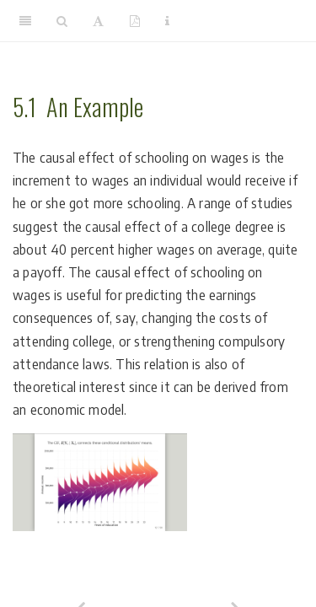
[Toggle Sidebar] (25, 21)
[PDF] (135, 21)
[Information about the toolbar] (167, 21)
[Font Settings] (98, 21)
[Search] (62, 21)
